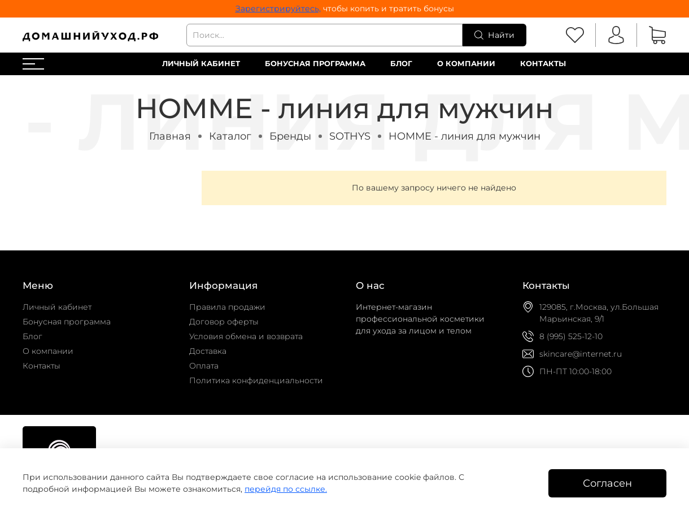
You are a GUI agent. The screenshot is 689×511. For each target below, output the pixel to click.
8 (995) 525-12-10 (571, 336)
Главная (170, 135)
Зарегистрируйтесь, (278, 8)
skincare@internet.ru (580, 354)
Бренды (290, 135)
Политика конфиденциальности (256, 380)
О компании (466, 63)
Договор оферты (224, 322)
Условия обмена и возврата (246, 336)
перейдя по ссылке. (286, 489)
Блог (401, 63)
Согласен (607, 483)
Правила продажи (227, 307)
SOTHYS (349, 135)
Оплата (204, 366)
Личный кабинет (201, 63)
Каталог (230, 135)
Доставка (207, 351)
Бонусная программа (315, 63)
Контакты (543, 63)
